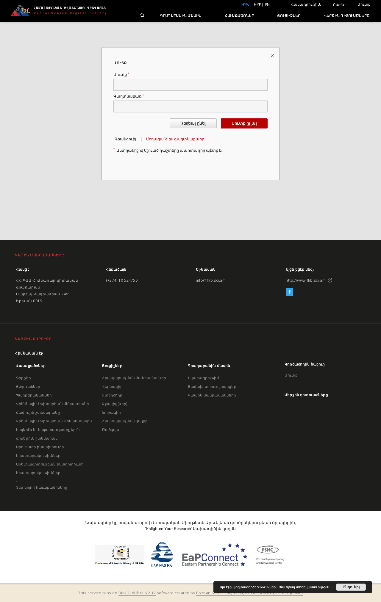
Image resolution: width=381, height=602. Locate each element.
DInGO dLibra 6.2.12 (137, 592)
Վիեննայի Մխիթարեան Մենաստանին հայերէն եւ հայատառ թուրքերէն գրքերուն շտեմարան (54, 429)
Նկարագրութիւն (204, 377)
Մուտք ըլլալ (244, 123)
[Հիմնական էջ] (142, 15)
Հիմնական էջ (29, 353)
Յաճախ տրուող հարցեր (212, 386)
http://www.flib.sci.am (306, 280)
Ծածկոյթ (110, 429)
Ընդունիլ (351, 587)
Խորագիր (111, 412)
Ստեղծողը (112, 395)
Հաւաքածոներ (239, 15)
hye (257, 5)
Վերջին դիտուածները (347, 15)
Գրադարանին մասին (181, 15)
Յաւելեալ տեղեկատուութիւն (304, 587)
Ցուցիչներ (288, 15)
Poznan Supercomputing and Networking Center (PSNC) (249, 592)
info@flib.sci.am (211, 280)
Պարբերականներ (34, 395)
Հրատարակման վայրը (125, 421)
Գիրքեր (23, 377)
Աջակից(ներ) (114, 403)
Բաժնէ (339, 4)
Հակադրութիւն (306, 4)
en (267, 5)
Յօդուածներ (28, 386)
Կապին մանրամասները (212, 395)
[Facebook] (289, 292)
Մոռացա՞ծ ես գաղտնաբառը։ (175, 139)
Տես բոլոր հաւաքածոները (41, 487)
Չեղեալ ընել (193, 123)
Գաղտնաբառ (128, 96)
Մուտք (364, 4)
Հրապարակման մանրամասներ (134, 377)
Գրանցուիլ (125, 139)
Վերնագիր (112, 386)
